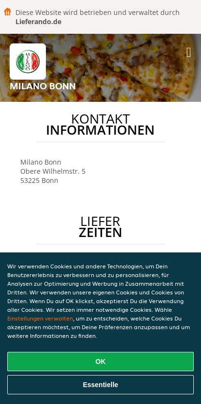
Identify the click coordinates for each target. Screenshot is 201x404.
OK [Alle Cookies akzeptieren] (101, 361)
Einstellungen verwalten (40, 318)
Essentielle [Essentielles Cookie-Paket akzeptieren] (100, 385)
